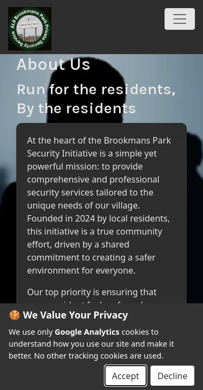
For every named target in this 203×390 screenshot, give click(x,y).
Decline (173, 376)
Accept (125, 376)
